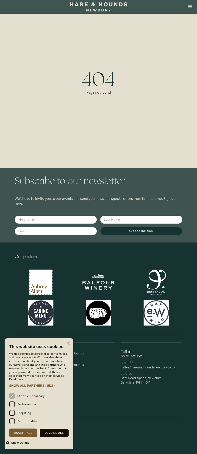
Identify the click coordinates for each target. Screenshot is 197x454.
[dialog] (39, 393)
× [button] (68, 343)
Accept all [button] (23, 433)
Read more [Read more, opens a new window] (16, 379)
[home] (98, 6)
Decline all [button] (54, 433)
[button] (190, 7)
